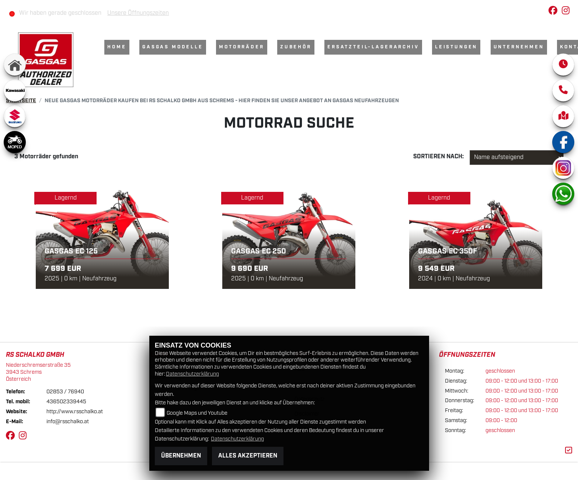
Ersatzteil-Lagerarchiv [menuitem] (373, 47)
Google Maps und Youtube (197, 413)
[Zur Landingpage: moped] (15, 142)
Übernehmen (181, 456)
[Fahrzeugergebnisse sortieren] (517, 157)
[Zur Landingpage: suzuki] (15, 116)
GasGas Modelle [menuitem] (172, 47)
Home (116, 47)
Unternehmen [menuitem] (519, 47)
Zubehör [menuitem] (295, 47)
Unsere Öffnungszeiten (138, 13)
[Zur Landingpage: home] (15, 64)
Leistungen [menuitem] (456, 47)
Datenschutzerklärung (192, 373)
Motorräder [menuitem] (241, 47)
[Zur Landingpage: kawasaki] (15, 90)
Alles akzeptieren (247, 456)
